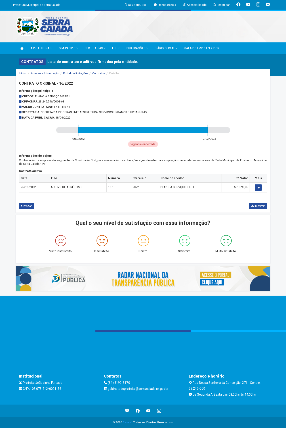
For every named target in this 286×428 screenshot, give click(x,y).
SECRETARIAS (95, 48)
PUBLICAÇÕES (137, 48)
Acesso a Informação (45, 73)
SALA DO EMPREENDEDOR (201, 48)
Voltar (26, 206)
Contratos (98, 73)
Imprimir (258, 206)
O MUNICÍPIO (68, 48)
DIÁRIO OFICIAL (166, 48)
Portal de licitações (75, 73)
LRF (116, 48)
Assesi (127, 422)
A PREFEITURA (41, 48)
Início (22, 73)
